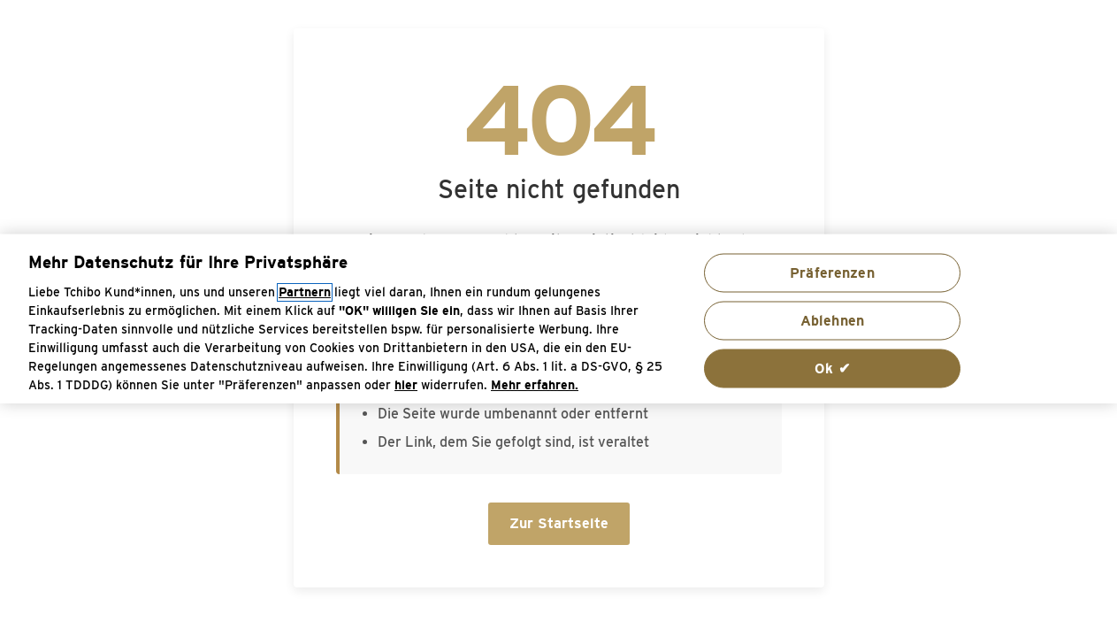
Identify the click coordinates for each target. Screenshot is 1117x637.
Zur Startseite (558, 523)
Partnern (305, 291)
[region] (558, 318)
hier (405, 384)
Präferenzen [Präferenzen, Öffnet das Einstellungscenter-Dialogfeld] (832, 272)
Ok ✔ (832, 367)
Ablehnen (832, 319)
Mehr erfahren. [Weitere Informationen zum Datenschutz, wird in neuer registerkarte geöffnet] (534, 384)
